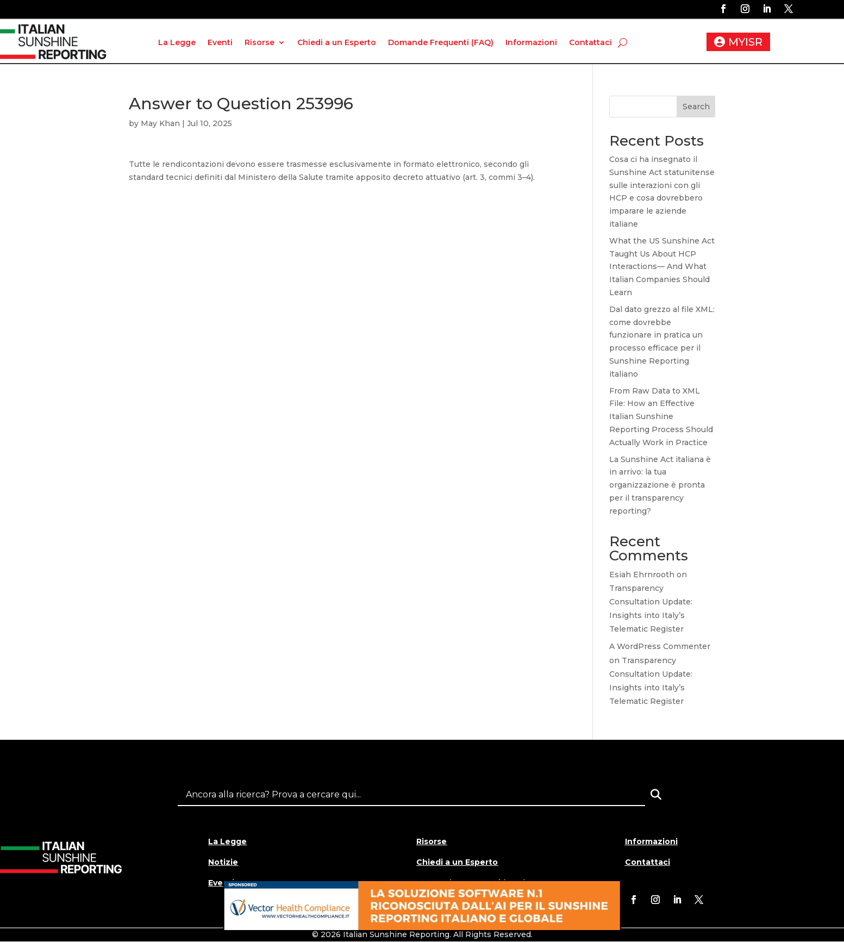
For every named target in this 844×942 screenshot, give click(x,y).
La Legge (177, 42)
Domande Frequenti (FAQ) (440, 42)
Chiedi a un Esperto (336, 42)
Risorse (259, 42)
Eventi (220, 42)
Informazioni (531, 42)
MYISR (745, 41)
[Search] (656, 795)
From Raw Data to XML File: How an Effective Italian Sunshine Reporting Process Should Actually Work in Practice (661, 416)
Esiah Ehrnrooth (641, 574)
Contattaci (590, 42)
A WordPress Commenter (659, 646)
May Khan (160, 123)
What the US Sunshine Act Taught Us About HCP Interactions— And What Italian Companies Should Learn (662, 266)
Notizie (223, 862)
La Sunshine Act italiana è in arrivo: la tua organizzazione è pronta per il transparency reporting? (660, 485)
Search (696, 106)
